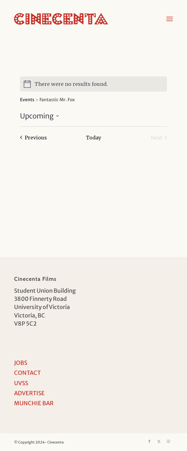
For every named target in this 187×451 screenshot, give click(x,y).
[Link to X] (159, 441)
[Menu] (169, 18)
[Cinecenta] (77, 18)
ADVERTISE (29, 393)
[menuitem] (169, 18)
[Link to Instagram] (168, 441)
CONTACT (27, 372)
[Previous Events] (33, 137)
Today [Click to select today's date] (93, 137)
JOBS (20, 362)
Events (27, 99)
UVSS (21, 383)
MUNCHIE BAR (34, 403)
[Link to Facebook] (149, 441)
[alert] (93, 84)
